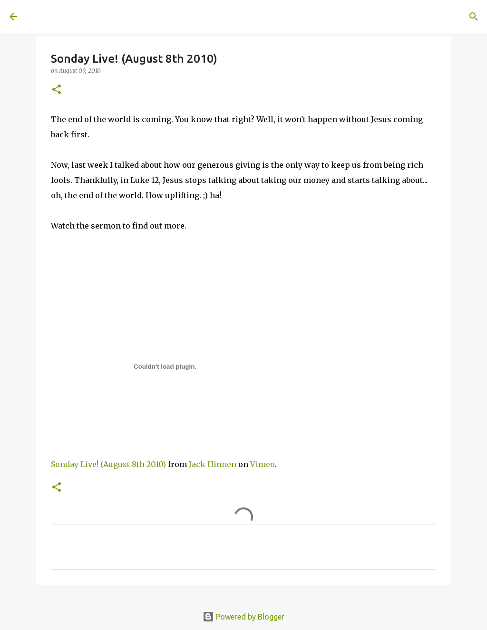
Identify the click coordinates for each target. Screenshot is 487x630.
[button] (56, 90)
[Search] (160, 16)
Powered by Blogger (243, 616)
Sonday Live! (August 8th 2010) (108, 464)
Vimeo (262, 464)
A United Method (86, 16)
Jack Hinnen (212, 464)
